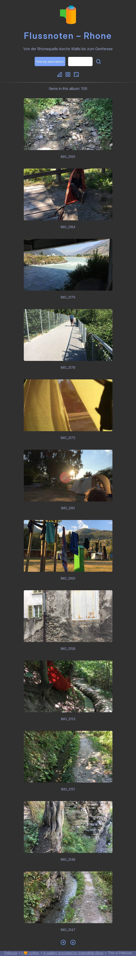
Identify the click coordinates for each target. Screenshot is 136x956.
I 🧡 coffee (30, 953)
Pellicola (10, 953)
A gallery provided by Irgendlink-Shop (73, 953)
